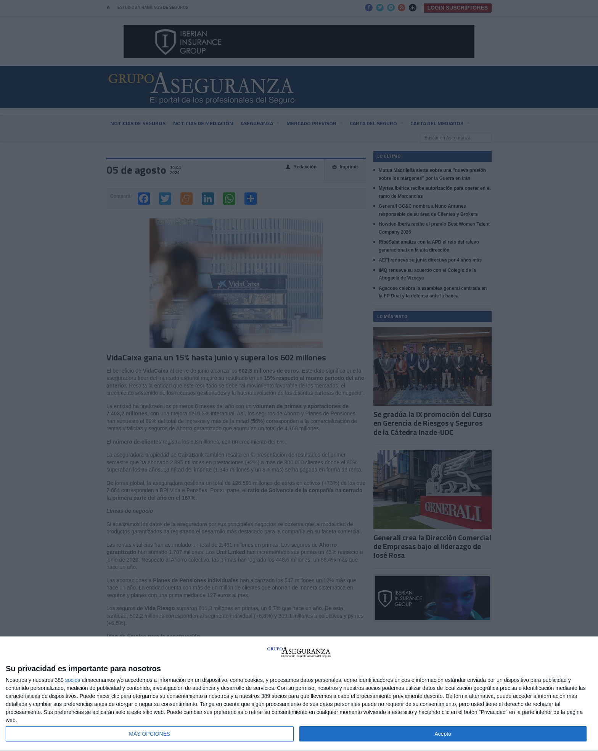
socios (72, 680)
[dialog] (299, 694)
